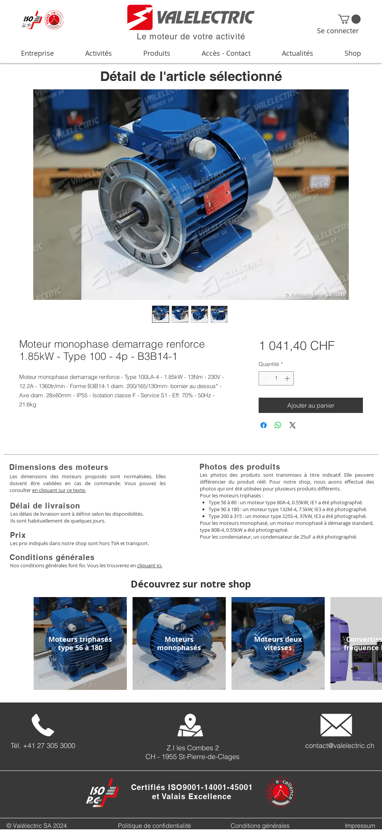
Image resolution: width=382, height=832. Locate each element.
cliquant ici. (149, 565)
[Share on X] (292, 425)
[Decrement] (264, 378)
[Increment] (288, 378)
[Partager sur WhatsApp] (278, 425)
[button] (349, 19)
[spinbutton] (276, 378)
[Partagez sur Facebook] (263, 425)
